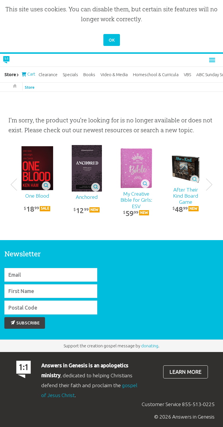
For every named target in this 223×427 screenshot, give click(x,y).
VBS (187, 74)
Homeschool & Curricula (156, 74)
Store (30, 87)
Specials (70, 74)
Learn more (186, 372)
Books (89, 74)
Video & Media (114, 74)
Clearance (48, 74)
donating (149, 345)
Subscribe (25, 322)
